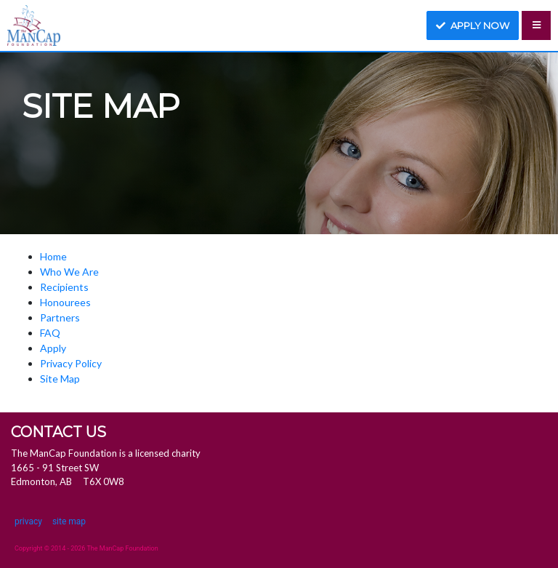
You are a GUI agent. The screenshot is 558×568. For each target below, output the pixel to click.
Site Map (60, 378)
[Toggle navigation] (536, 25)
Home (53, 256)
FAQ (50, 333)
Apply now (472, 25)
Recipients (64, 287)
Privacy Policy (71, 363)
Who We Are (69, 271)
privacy (28, 521)
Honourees (65, 302)
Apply (53, 348)
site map (69, 521)
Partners (60, 317)
